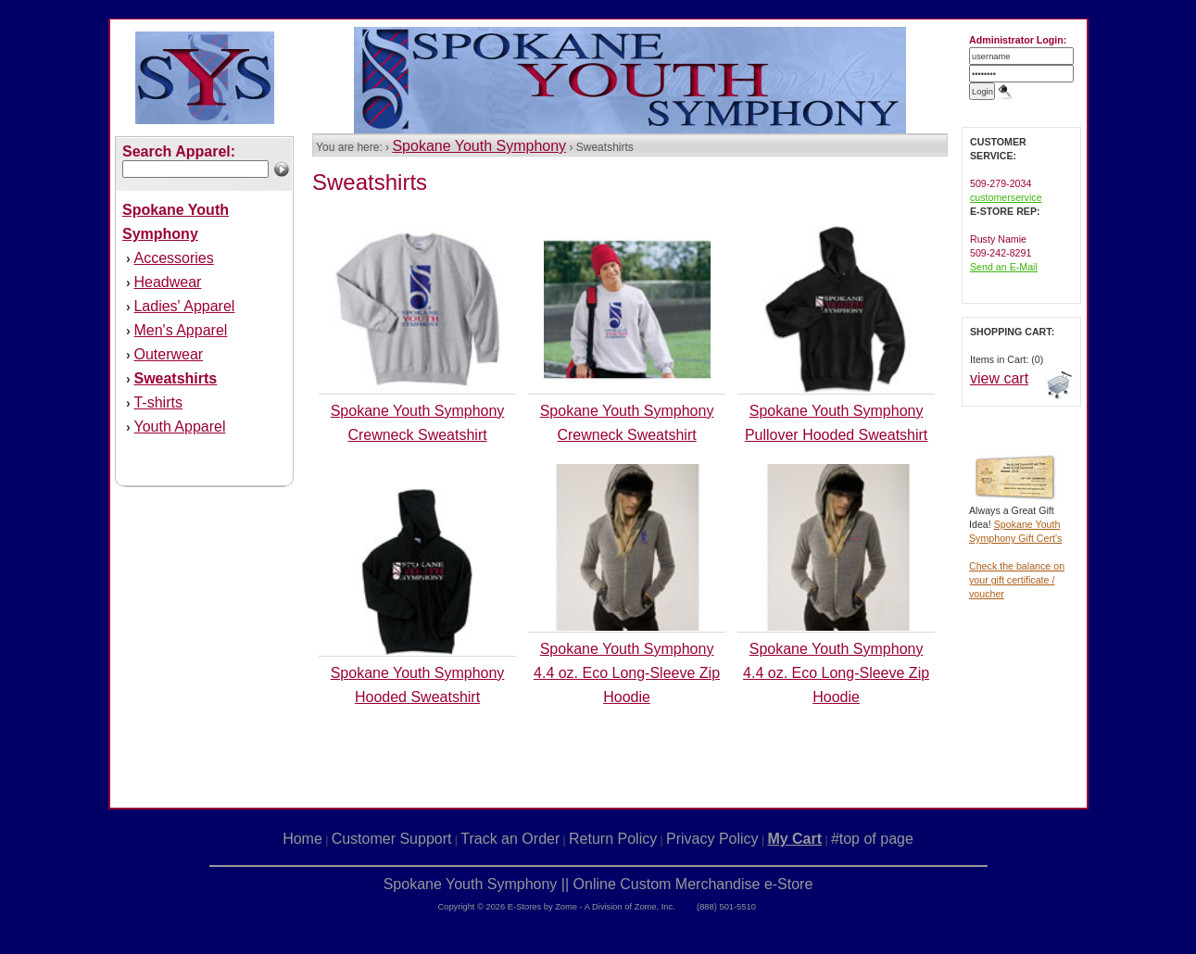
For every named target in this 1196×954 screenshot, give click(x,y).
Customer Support (392, 839)
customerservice (1006, 197)
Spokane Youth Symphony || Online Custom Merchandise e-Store (598, 884)
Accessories (173, 258)
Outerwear (168, 354)
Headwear (167, 282)
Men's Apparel (180, 330)
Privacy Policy (712, 839)
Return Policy (613, 839)
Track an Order (510, 839)
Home (302, 839)
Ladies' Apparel (183, 306)
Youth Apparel (179, 426)
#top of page (872, 839)
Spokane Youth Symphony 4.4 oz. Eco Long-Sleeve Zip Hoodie (627, 673)
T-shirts (157, 402)
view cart (999, 378)
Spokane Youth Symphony (479, 146)
